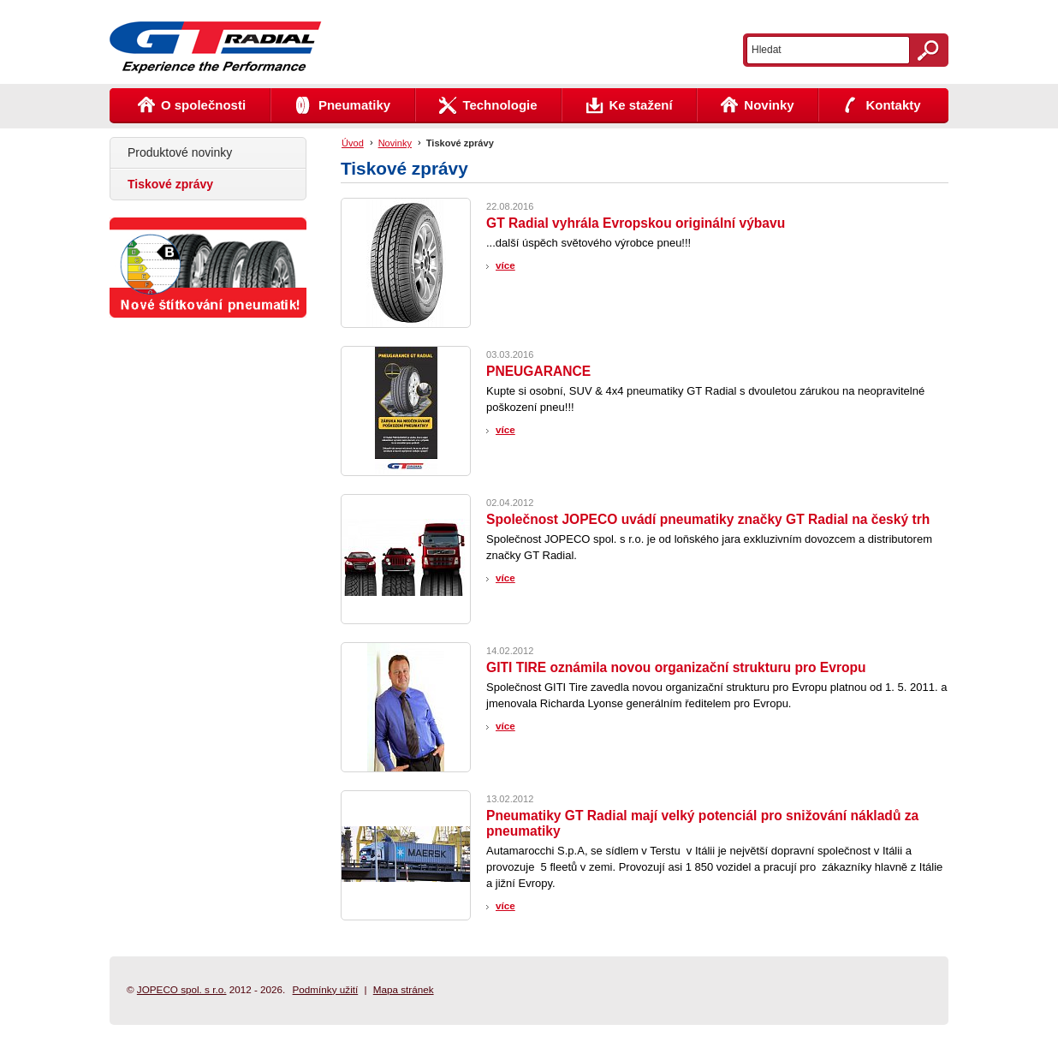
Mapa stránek (403, 989)
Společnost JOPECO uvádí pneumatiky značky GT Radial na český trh (708, 519)
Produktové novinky (180, 152)
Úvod (353, 143)
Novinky (395, 143)
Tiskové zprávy (460, 143)
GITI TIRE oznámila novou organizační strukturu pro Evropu (676, 667)
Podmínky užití (326, 989)
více (505, 265)
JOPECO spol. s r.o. (182, 989)
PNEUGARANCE (538, 371)
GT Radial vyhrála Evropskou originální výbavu (635, 223)
